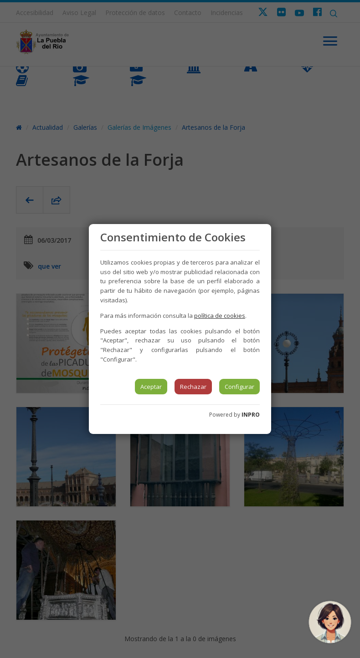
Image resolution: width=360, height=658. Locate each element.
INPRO (251, 414)
